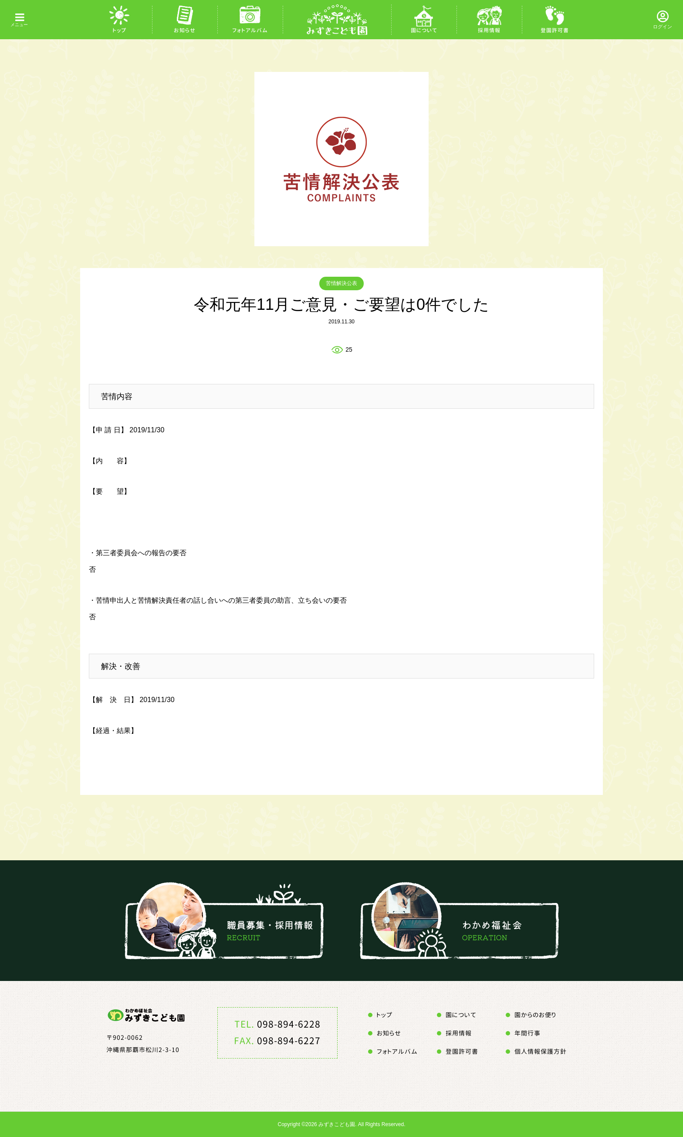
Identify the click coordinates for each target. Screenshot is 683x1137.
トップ (119, 30)
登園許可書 (555, 30)
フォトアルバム (250, 30)
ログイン (662, 26)
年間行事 (527, 1033)
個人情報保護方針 (540, 1051)
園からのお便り (535, 1015)
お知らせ (185, 30)
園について (424, 30)
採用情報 (489, 30)
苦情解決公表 (341, 283)
